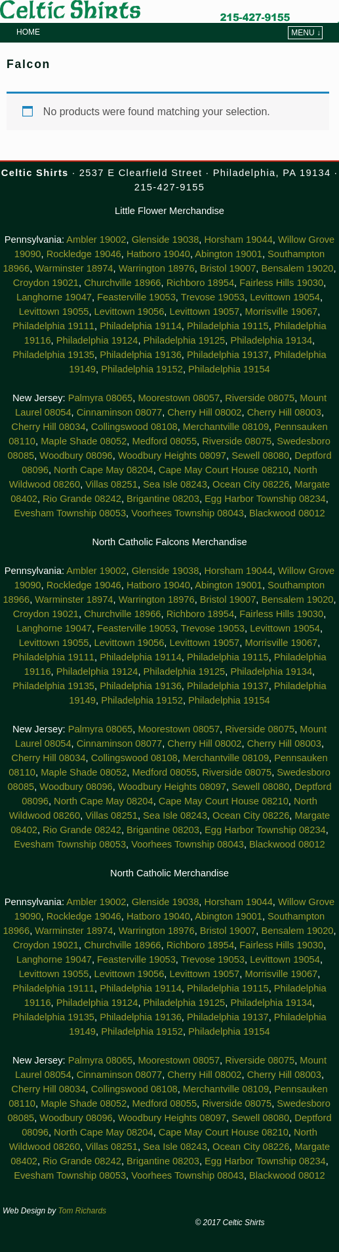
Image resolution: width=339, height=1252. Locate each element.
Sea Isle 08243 (175, 484)
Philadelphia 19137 (228, 354)
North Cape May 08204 (103, 470)
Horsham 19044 (239, 239)
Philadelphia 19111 (53, 326)
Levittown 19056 (129, 311)
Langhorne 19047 (54, 297)
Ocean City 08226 (250, 484)
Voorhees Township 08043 (187, 513)
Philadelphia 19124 (97, 340)
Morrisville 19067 (281, 311)
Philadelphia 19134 (271, 340)
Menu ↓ (306, 32)
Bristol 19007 (228, 268)
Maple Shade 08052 (84, 441)
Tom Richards (82, 1210)
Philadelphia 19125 (185, 340)
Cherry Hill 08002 (204, 412)
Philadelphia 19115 (228, 326)
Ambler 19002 (96, 239)
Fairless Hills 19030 (281, 282)
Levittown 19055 (54, 311)
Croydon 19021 (46, 282)
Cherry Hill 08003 (284, 412)
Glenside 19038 (165, 239)
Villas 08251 (111, 484)
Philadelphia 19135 (53, 354)
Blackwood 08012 (287, 513)
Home (28, 32)
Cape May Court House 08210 (224, 470)
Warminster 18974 (74, 268)
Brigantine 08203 (163, 498)
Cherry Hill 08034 (48, 426)
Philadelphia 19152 (142, 369)
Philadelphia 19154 (229, 369)
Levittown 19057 (205, 311)
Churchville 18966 (122, 282)
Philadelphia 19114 (141, 326)
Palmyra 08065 (100, 398)
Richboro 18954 (200, 282)
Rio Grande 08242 (82, 498)
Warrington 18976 (157, 268)
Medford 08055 (164, 441)
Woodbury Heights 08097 (172, 455)
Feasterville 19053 (136, 297)
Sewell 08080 (260, 455)
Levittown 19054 (285, 297)
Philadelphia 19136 (141, 354)
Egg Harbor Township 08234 (265, 498)
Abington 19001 (228, 254)
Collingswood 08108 (134, 426)
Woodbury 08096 (75, 455)
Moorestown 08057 (179, 398)
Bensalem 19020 (298, 268)
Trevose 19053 (213, 297)
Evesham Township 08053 (70, 513)
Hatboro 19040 (158, 254)
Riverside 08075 (259, 398)
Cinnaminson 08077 (119, 412)
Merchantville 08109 (226, 426)
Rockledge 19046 (84, 254)
